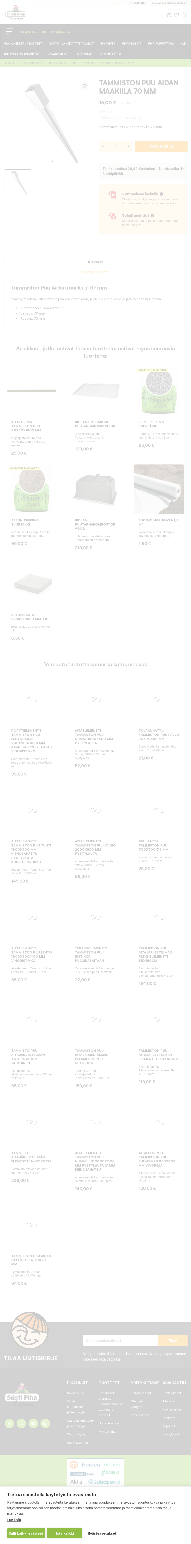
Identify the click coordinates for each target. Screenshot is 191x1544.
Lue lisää (14, 1520)
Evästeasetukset (102, 1533)
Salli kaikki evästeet (26, 1533)
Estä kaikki (64, 1533)
